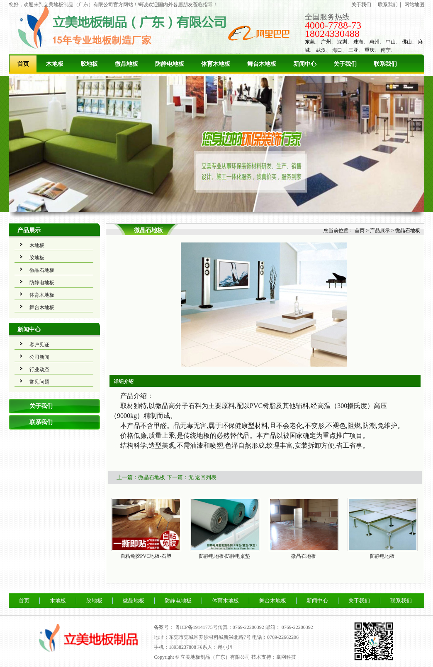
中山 (391, 42)
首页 (23, 64)
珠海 (358, 42)
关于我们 (361, 4)
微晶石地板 (41, 270)
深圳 (342, 42)
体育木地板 (215, 64)
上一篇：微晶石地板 (141, 477)
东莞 (310, 42)
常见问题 (39, 382)
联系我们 (388, 4)
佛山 (407, 42)
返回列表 (205, 477)
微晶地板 (126, 64)
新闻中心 (304, 64)
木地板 (54, 64)
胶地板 (89, 64)
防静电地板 (169, 64)
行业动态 (39, 369)
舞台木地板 (261, 64)
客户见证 (39, 345)
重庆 (370, 50)
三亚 (353, 50)
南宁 (386, 50)
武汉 (321, 50)
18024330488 (332, 33)
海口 (337, 50)
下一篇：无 (180, 477)
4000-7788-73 (333, 25)
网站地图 (414, 4)
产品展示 (29, 230)
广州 (326, 42)
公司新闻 (39, 357)
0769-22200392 (297, 627)
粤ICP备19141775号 (196, 627)
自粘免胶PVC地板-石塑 (145, 556)
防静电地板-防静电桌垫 (225, 556)
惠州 (374, 42)
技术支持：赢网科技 (273, 657)
